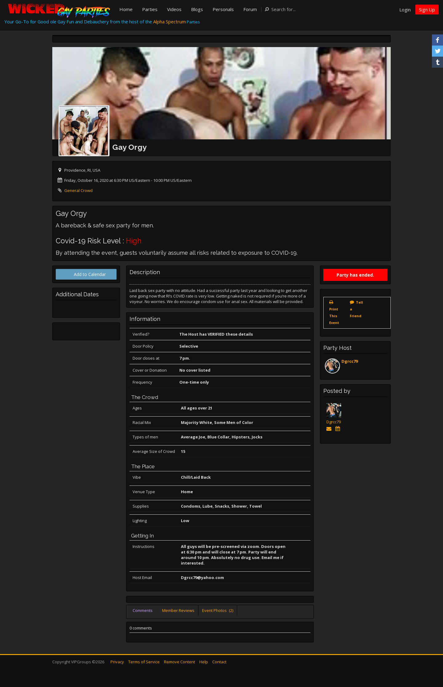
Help (203, 662)
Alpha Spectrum (169, 21)
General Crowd (78, 190)
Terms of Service (144, 662)
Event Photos (217, 610)
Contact (219, 662)
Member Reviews (178, 610)
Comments (143, 610)
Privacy (117, 662)
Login (405, 9)
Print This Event (334, 316)
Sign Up (427, 9)
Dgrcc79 (349, 361)
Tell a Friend (356, 309)
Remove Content (179, 662)
